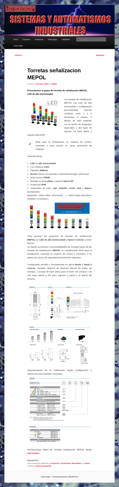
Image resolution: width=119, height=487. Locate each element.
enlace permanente (44, 466)
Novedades (76, 463)
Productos (39, 39)
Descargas (52, 39)
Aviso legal (18, 46)
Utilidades (66, 39)
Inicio (15, 39)
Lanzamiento (65, 463)
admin (54, 84)
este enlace (33, 453)
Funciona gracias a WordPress (65, 477)
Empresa (26, 39)
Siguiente (101, 55)
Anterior (17, 55)
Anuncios (55, 463)
